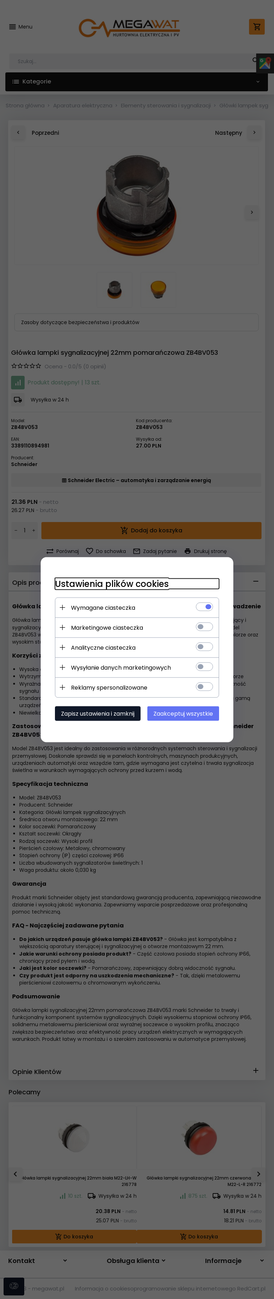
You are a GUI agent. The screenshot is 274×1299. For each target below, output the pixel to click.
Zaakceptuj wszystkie (183, 713)
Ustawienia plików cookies (112, 583)
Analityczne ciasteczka (103, 647)
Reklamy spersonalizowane (109, 687)
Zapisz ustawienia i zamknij (98, 713)
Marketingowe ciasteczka (107, 627)
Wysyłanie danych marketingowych (121, 667)
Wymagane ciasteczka (103, 607)
